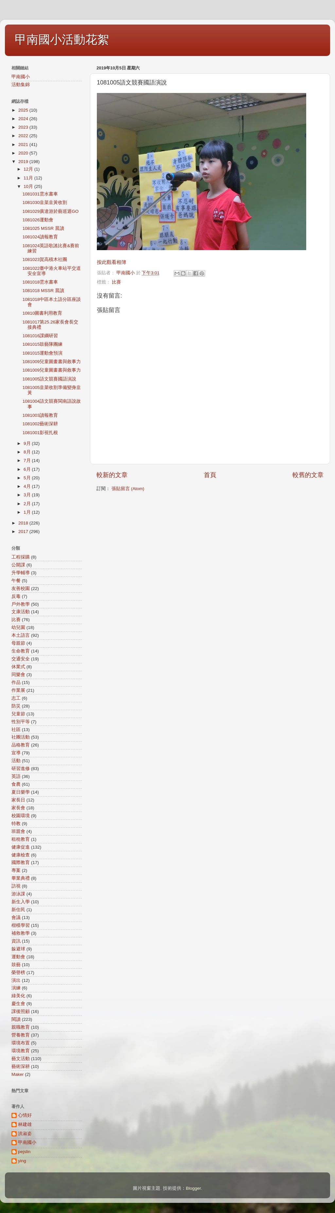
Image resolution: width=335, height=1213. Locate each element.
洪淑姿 (25, 1133)
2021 (23, 144)
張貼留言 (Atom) (128, 488)
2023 (23, 127)
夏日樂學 (20, 792)
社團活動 (20, 737)
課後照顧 (20, 1011)
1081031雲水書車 (40, 194)
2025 (23, 110)
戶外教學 (20, 604)
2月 (28, 503)
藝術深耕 (20, 1066)
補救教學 (20, 933)
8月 (28, 452)
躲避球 (18, 949)
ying (22, 1160)
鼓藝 (16, 964)
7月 (28, 460)
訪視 (16, 886)
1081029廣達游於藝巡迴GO (51, 211)
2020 (23, 153)
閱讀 (16, 1019)
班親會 (18, 831)
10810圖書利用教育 (42, 313)
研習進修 (20, 768)
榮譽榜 (18, 972)
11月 (29, 177)
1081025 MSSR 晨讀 (43, 228)
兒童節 (18, 713)
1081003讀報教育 (40, 415)
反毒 (16, 596)
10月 (29, 186)
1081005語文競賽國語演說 (50, 379)
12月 (29, 169)
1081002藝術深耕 (40, 423)
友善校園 (20, 588)
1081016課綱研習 (40, 335)
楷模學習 (20, 925)
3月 (28, 494)
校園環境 (20, 815)
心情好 (25, 1115)
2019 (23, 161)
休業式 (18, 666)
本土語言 (20, 635)
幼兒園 (18, 627)
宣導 (16, 752)
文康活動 (20, 611)
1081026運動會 (38, 219)
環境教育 (20, 1050)
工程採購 (20, 557)
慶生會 (18, 1003)
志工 (16, 698)
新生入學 (20, 901)
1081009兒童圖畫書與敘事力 (52, 361)
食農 (16, 784)
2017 (23, 531)
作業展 (18, 690)
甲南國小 (20, 76)
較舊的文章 (308, 474)
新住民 (18, 909)
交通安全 (20, 658)
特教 (16, 823)
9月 (28, 443)
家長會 (18, 807)
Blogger (193, 1188)
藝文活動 (20, 1058)
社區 (16, 729)
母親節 (18, 643)
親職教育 (20, 1027)
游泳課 (18, 893)
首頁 (210, 474)
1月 (28, 512)
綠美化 (18, 995)
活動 (16, 760)
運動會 (18, 956)
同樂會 (18, 674)
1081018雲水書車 (40, 282)
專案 (16, 870)
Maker (17, 1074)
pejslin (24, 1151)
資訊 (16, 941)
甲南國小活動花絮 (62, 39)
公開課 (18, 564)
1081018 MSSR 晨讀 (43, 290)
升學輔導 (20, 572)
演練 (16, 987)
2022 (23, 135)
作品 (16, 682)
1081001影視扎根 (40, 432)
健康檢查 (20, 855)
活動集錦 (20, 84)
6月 (28, 469)
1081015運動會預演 (43, 353)
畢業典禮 (20, 878)
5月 (28, 477)
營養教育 (20, 1035)
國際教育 (20, 862)
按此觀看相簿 (111, 262)
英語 (16, 776)
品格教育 (20, 745)
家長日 (18, 800)
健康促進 (20, 847)
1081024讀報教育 (40, 236)
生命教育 (20, 651)
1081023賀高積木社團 (45, 259)
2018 (23, 523)
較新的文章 (112, 474)
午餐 (16, 580)
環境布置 (20, 1042)
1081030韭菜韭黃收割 (45, 202)
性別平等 (20, 721)
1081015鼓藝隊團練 (43, 344)
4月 (28, 486)
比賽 (116, 282)
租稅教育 (20, 839)
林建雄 (25, 1124)
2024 (23, 118)
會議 (16, 917)
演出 (16, 980)
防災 (16, 706)
